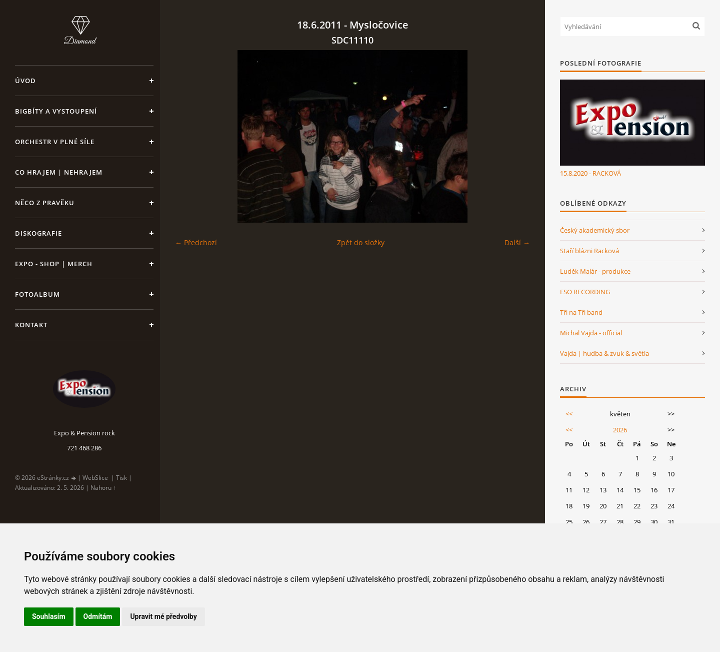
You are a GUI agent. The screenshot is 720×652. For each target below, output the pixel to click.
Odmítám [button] (98, 616)
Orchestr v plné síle (54, 141)
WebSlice (95, 477)
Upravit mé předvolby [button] (163, 616)
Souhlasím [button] (49, 616)
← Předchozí (196, 242)
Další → (517, 242)
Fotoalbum (37, 294)
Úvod (25, 80)
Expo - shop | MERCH (53, 263)
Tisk (121, 477)
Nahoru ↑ (103, 487)
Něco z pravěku (44, 202)
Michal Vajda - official (591, 332)
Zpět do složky (360, 242)
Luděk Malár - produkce (595, 271)
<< (569, 413)
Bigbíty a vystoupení (56, 111)
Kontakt (31, 324)
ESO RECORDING (585, 291)
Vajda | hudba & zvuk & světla (604, 353)
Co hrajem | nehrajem (58, 172)
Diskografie (38, 233)
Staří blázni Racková (589, 250)
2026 (620, 429)
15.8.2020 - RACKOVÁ (590, 173)
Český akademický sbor (595, 230)
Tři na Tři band (581, 312)
